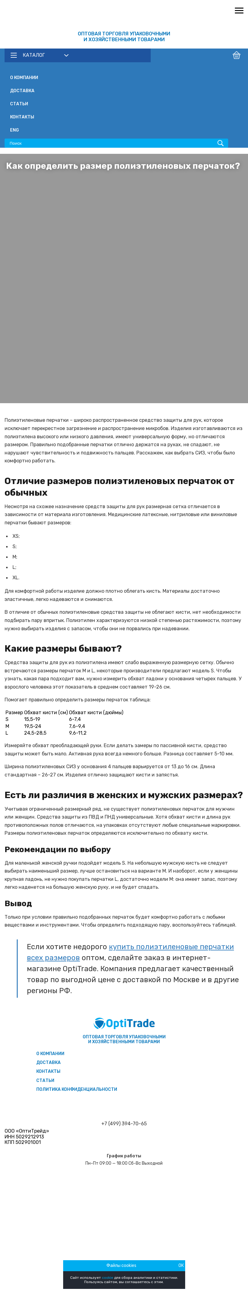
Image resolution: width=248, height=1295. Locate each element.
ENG (14, 130)
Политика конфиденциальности (76, 1089)
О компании (24, 77)
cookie (107, 1277)
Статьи (19, 104)
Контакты (22, 117)
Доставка (22, 90)
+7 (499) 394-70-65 (124, 1124)
